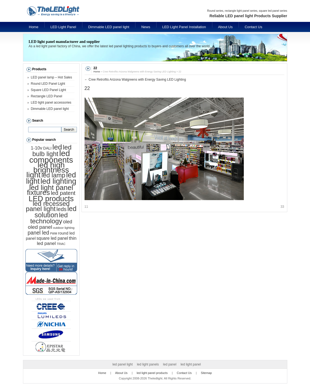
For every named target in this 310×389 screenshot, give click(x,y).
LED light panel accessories (51, 102)
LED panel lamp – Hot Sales (51, 77)
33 (282, 207)
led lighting (58, 181)
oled (67, 221)
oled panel (40, 227)
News (145, 27)
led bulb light (51, 150)
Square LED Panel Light (48, 90)
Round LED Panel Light (48, 84)
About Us (225, 27)
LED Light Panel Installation (184, 27)
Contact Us (253, 27)
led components (51, 156)
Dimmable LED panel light (108, 27)
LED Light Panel (63, 27)
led (57, 147)
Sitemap (206, 373)
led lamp (53, 175)
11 (86, 207)
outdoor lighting (63, 227)
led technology (49, 218)
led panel (169, 364)
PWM (53, 233)
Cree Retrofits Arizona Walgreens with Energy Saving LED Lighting (135, 79)
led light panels (148, 364)
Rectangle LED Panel (46, 96)
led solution (55, 212)
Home (34, 27)
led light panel (191, 364)
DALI (47, 148)
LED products (51, 198)
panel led (38, 233)
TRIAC (61, 243)
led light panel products (152, 373)
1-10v (36, 148)
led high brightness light (47, 169)
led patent (63, 193)
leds (61, 209)
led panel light (122, 364)
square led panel (52, 238)
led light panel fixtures (50, 190)
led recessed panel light (48, 206)
